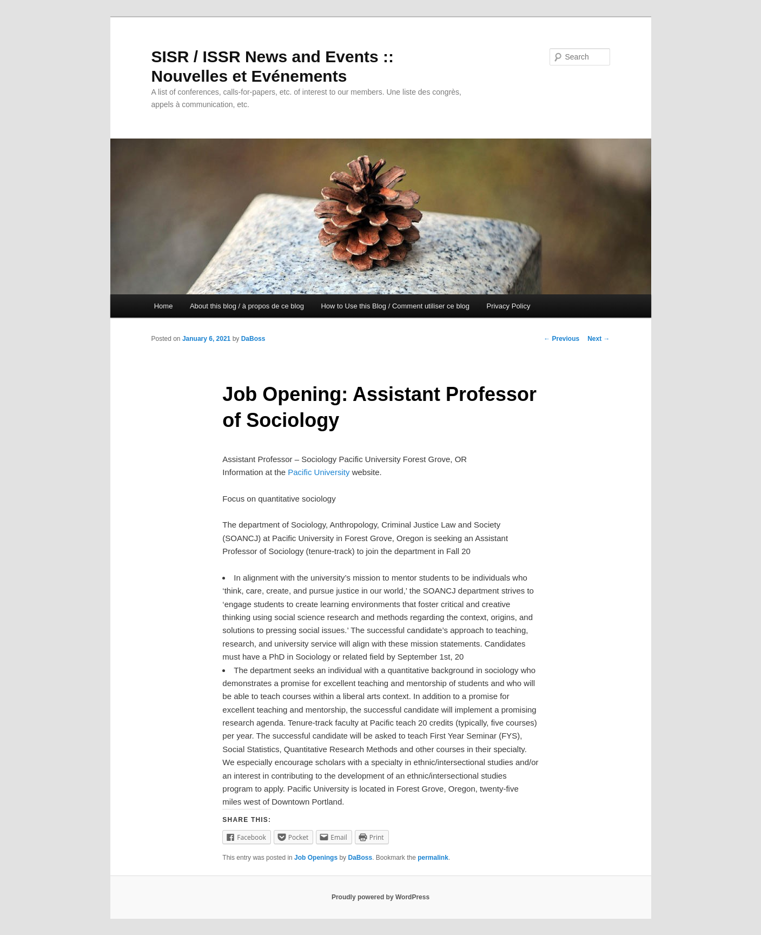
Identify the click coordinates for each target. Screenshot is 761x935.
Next (598, 339)
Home (163, 306)
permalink (433, 857)
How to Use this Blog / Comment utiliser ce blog (395, 306)
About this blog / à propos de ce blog (247, 306)
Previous (561, 339)
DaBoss (253, 339)
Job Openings (316, 857)
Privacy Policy (508, 306)
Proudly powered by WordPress (380, 897)
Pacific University (318, 472)
